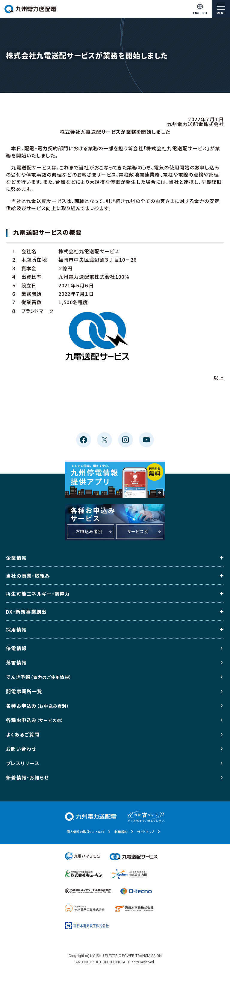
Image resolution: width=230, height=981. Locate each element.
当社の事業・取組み (28, 575)
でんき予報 (39, 676)
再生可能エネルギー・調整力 (38, 593)
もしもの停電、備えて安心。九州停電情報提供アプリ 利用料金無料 (115, 480)
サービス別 (138, 531)
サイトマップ (145, 831)
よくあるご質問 (23, 734)
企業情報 (16, 557)
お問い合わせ (21, 748)
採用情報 (16, 629)
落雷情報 (16, 662)
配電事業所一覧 (24, 691)
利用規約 (121, 831)
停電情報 (16, 648)
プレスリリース (23, 763)
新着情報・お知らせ (27, 777)
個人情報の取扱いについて (85, 831)
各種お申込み (37, 705)
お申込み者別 (89, 531)
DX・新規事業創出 (26, 611)
